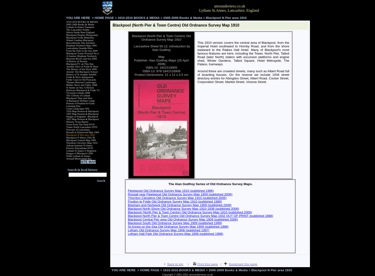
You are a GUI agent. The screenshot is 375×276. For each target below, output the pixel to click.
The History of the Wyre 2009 (81, 69)
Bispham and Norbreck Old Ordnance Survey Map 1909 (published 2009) (180, 205)
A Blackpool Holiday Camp (80, 100)
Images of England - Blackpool (82, 116)
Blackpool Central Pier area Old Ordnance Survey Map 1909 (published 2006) (183, 219)
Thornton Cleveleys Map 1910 (82, 143)
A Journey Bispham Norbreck (81, 56)
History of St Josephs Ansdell (81, 74)
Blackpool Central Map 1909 (81, 140)
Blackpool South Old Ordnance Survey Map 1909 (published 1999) (175, 223)
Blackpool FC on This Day (80, 64)
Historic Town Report (77, 122)
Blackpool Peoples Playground (82, 35)
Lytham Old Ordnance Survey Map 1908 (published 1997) (169, 230)
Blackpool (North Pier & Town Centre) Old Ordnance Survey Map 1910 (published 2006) (190, 212)
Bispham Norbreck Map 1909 (81, 45)
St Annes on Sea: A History (80, 87)
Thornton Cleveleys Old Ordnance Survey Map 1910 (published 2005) (177, 198)
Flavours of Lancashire (78, 129)
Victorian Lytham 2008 (78, 93)
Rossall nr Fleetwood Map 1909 (82, 132)
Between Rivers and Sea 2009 (81, 58)
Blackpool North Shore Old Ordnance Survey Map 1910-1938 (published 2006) (183, 208)
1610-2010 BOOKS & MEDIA (139, 18)
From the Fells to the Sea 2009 (82, 51)
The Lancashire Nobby (78, 29)
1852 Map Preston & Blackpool (82, 119)
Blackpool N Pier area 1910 (80, 135)
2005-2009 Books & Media (182, 18)
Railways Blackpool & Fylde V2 (83, 90)
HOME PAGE (104, 18)
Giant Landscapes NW (77, 108)
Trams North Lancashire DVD (81, 127)
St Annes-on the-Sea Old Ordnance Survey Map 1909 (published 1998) (178, 226)
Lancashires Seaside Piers (79, 48)
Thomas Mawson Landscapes (81, 82)
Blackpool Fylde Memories (80, 37)
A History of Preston (76, 61)
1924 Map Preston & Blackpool (82, 111)
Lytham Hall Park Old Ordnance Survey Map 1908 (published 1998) (175, 234)
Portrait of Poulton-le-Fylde (80, 103)
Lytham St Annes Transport (80, 27)
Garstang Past (73, 106)
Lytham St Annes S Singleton (81, 150)
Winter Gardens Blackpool (80, 40)
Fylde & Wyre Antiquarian (80, 77)
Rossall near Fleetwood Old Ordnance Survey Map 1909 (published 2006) (180, 194)
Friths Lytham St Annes (78, 156)
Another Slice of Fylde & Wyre (82, 66)
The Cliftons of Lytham (78, 95)
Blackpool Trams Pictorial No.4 (82, 53)
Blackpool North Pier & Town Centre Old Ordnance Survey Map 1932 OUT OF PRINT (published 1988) (200, 216)
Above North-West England (80, 32)
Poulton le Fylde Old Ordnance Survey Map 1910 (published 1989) (175, 201)
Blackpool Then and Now (79, 98)
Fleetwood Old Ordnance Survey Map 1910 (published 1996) (171, 191)
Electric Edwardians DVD (79, 148)
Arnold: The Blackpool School (82, 72)
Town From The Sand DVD (80, 124)
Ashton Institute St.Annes (79, 145)
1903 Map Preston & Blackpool (82, 114)
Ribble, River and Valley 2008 (81, 85)
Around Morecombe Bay (79, 158)
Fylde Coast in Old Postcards (81, 79)
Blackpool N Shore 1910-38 (80, 137)
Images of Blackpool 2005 (79, 153)
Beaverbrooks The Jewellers (80, 43)
